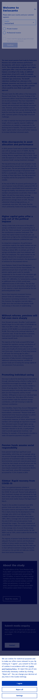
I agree (19, 692)
